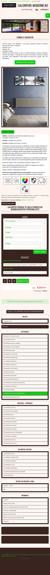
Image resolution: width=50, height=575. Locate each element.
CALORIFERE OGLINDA (9, 439)
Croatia (12, 554)
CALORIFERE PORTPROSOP (10, 379)
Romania (36, 554)
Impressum (6, 521)
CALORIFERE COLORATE (10, 436)
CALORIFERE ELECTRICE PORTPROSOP (14, 382)
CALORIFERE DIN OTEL (9, 407)
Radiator (5, 1)
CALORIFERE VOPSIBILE (9, 461)
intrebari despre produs (8, 203)
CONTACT (44, 10)
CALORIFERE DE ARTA (9, 339)
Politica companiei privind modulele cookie (13, 517)
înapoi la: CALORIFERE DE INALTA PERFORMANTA (24, 311)
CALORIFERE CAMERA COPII (11, 457)
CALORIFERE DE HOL (9, 453)
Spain (40, 554)
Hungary (25, 554)
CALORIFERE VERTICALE (10, 364)
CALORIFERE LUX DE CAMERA (11, 347)
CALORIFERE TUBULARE (9, 375)
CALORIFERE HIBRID (8, 390)
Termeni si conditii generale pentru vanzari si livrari (15, 507)
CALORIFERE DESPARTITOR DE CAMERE (14, 471)
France (16, 554)
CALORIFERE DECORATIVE (10, 357)
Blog (4, 489)
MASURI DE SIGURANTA (9, 514)
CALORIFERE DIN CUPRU (10, 429)
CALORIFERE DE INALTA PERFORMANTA (19, 1)
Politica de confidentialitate (9, 510)
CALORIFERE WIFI (8, 475)
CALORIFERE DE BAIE (9, 350)
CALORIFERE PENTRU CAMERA (11, 343)
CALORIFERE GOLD (8, 414)
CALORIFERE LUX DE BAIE (10, 354)
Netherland (30, 554)
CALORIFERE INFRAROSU (10, 468)
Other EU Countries (11, 556)
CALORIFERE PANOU (8, 372)
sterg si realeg (40, 252)
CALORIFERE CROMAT (9, 418)
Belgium (7, 554)
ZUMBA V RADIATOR (27, 200)
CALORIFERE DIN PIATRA (10, 422)
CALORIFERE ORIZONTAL (10, 361)
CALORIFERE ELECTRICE (10, 386)
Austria (3, 554)
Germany (20, 554)
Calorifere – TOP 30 (8, 485)
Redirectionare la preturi (25, 62)
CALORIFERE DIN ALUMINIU (10, 411)
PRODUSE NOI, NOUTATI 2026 (11, 336)
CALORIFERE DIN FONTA (9, 425)
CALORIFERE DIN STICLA (10, 443)
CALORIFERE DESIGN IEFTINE (11, 397)
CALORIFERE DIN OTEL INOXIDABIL (12, 432)
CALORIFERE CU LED (9, 464)
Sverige (44, 554)
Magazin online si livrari (9, 503)
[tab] (7, 132)
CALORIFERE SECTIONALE (10, 368)
